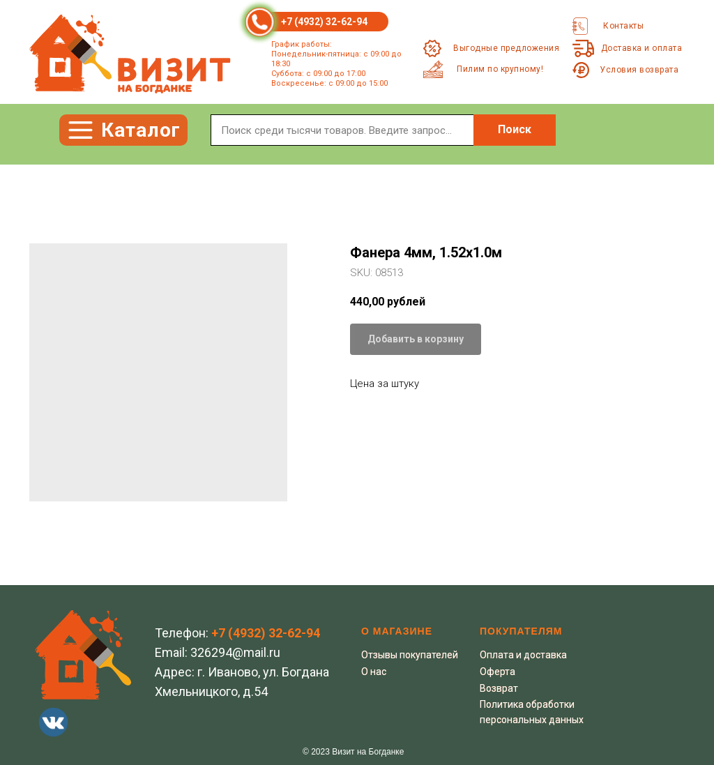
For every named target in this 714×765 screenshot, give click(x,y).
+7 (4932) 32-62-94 (324, 21)
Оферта (497, 671)
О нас (373, 671)
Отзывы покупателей (409, 654)
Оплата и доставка (523, 654)
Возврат (499, 688)
